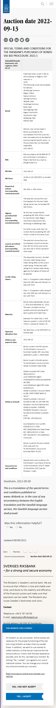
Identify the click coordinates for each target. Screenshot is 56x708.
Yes (11, 527)
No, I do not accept (24, 687)
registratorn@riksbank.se (24, 617)
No (20, 527)
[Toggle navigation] (51, 4)
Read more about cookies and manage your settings (25, 675)
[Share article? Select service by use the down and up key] (17, 40)
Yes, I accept (24, 696)
